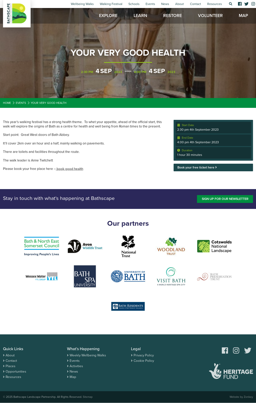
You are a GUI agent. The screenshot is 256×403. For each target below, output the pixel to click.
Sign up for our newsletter (224, 199)
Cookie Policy (144, 361)
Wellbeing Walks (82, 4)
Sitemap (88, 397)
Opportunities (16, 371)
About (179, 4)
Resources (214, 4)
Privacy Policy (144, 355)
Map (243, 16)
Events (150, 4)
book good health (69, 169)
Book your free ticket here (197, 167)
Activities (76, 366)
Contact (195, 4)
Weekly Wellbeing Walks (88, 355)
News (165, 4)
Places (10, 366)
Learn (140, 16)
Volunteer (210, 16)
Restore (172, 16)
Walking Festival (111, 4)
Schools (133, 4)
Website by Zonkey (241, 397)
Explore (108, 16)
